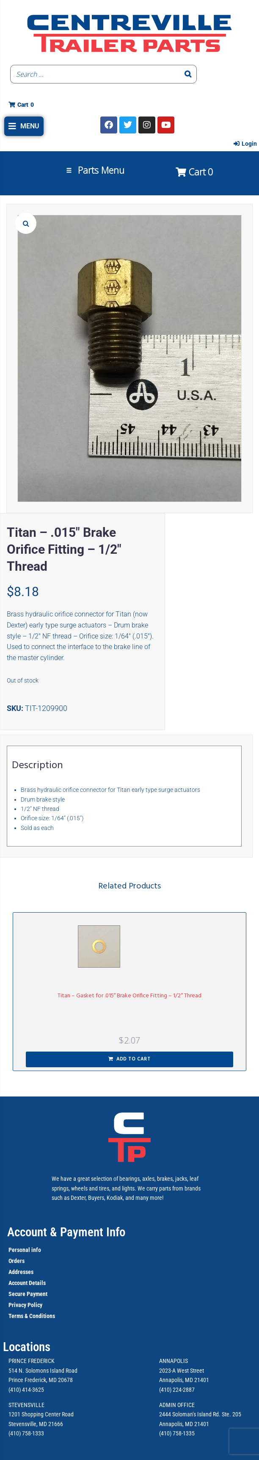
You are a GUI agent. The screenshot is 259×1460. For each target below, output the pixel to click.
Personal (19, 1249)
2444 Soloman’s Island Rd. (189, 1414)
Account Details (27, 1283)
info (35, 1249)
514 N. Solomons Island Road (42, 1370)
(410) (165, 1433)
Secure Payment (27, 1294)
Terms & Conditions (31, 1316)
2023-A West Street (181, 1370)
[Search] (187, 74)
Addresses (20, 1271)
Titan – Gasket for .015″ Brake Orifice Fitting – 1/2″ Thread (130, 996)
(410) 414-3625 (26, 1389)
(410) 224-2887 (177, 1389)
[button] (24, 126)
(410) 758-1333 (26, 1433)
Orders (16, 1260)
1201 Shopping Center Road (41, 1414)
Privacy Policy (25, 1305)
